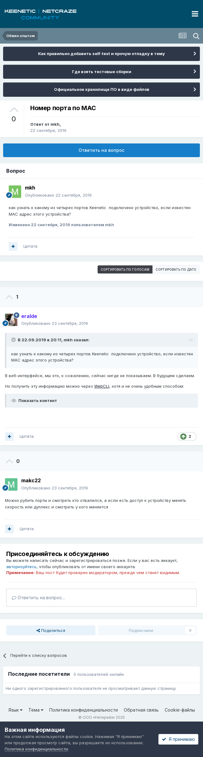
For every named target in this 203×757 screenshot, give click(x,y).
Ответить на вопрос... (38, 597)
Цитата (30, 246)
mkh (55, 124)
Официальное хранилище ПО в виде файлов (101, 89)
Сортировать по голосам (125, 269)
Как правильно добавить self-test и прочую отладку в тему (101, 53)
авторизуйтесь (21, 566)
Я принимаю (178, 739)
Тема (35, 710)
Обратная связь (141, 710)
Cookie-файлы (180, 710)
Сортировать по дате (176, 269)
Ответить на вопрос (101, 150)
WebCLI (101, 386)
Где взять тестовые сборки (101, 71)
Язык (15, 710)
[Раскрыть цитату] (14, 339)
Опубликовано (58, 195)
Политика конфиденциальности (83, 710)
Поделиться (50, 630)
